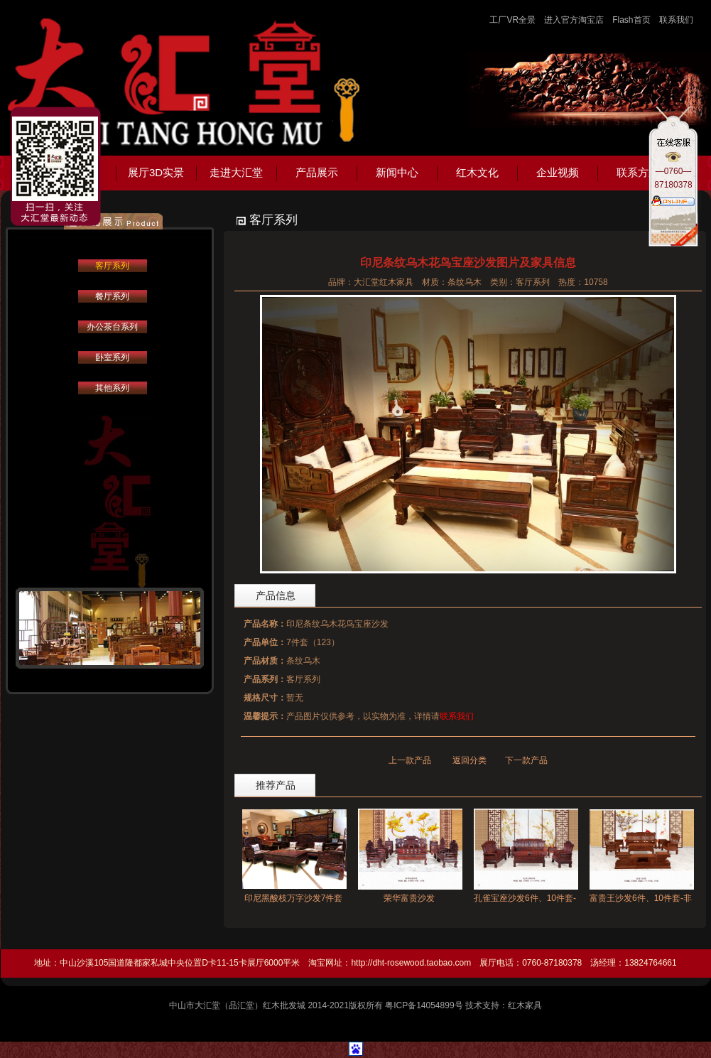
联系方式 (638, 172)
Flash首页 (631, 20)
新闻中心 (397, 172)
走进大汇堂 (236, 172)
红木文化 (477, 172)
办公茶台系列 (112, 327)
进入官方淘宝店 (574, 20)
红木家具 (525, 1005)
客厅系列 (112, 266)
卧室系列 (112, 357)
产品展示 (316, 172)
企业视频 (557, 172)
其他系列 (112, 388)
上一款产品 (410, 760)
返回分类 (469, 760)
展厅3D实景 (156, 172)
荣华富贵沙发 (409, 898)
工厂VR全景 (512, 20)
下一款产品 (526, 760)
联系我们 (676, 20)
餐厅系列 (112, 296)
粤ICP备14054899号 (423, 1005)
